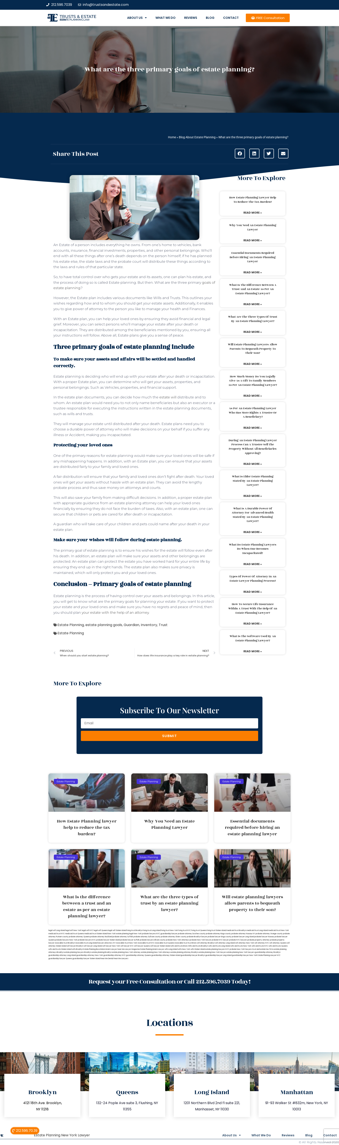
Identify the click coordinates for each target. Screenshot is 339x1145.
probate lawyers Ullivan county (152, 940)
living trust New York (169, 930)
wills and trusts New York (240, 946)
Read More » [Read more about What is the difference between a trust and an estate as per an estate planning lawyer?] (252, 304)
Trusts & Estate (78, 16)
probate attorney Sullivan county (146, 937)
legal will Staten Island (117, 930)
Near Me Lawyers (121, 958)
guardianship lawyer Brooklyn (193, 955)
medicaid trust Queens (74, 933)
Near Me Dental (107, 958)
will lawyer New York (111, 946)
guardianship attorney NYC (114, 955)
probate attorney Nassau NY (243, 933)
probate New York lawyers (241, 949)
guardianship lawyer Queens (60, 958)
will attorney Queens (277, 943)
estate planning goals (103, 624)
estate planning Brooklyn (102, 952)
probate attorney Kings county (218, 933)
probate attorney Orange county (269, 933)
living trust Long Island (152, 930)
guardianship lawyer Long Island (218, 955)
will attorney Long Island (225, 943)
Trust (163, 624)
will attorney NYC (261, 943)
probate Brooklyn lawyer (197, 937)
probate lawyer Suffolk (129, 940)
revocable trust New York (126, 943)
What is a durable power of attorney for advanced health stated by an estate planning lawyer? (253, 514)
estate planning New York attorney (126, 952)
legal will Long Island (56, 930)
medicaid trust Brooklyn (236, 930)
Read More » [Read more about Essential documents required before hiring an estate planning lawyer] (252, 272)
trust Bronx (192, 943)
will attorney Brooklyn (206, 943)
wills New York (184, 949)
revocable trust (181, 943)
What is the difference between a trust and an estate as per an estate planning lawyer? (252, 289)
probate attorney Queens (79, 937)
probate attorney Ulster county (173, 937)
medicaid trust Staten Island (95, 933)
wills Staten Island (197, 949)
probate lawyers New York (66, 940)
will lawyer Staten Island (160, 946)
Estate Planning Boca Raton (94, 949)
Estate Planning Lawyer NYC (269, 955)
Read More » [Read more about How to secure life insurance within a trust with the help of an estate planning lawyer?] (252, 623)
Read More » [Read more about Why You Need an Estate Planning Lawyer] (252, 240)
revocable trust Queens (164, 943)
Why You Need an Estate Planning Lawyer (252, 227)
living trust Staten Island (216, 930)
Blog (210, 18)
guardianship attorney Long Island (62, 955)
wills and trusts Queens (278, 946)
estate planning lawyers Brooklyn (77, 952)
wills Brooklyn (77, 949)
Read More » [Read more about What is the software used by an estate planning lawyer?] (252, 651)
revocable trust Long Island (86, 943)
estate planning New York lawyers (240, 952)
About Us (137, 17)
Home (172, 137)
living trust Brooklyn (134, 930)
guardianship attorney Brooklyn (267, 952)
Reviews (190, 18)
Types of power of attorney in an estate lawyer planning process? (252, 578)
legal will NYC (87, 930)
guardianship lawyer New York (244, 955)
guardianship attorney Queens (138, 955)
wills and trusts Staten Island (60, 949)
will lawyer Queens (142, 946)
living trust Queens (198, 930)
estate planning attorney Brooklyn (184, 952)
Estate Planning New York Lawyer (62, 1135)
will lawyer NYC (127, 946)
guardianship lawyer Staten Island (86, 958)
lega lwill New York (73, 930)
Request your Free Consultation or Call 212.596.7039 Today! (169, 981)
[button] (240, 153)
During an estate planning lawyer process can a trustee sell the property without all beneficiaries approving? (253, 446)
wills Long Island (171, 949)
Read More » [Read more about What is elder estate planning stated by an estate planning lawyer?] (252, 496)
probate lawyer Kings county (219, 937)
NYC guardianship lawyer (166, 933)
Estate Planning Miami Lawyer (152, 949)
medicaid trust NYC (56, 933)
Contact (231, 18)
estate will (167, 397)
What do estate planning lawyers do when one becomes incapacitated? (252, 549)
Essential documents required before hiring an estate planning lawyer (253, 257)
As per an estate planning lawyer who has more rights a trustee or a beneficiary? (253, 412)
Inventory (149, 624)
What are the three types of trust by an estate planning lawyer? (252, 319)
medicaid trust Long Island (257, 930)
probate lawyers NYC (87, 940)
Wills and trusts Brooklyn (198, 946)
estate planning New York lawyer (212, 952)
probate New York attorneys (177, 940)
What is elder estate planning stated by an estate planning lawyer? (252, 480)
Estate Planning (71, 624)
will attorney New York (244, 943)
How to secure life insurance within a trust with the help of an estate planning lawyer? (252, 608)
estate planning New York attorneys (155, 952)
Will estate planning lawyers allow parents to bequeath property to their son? (252, 348)
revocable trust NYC (146, 943)
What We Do (165, 18)
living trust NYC (184, 930)
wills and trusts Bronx (179, 946)
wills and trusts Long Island (219, 946)
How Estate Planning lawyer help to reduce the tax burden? (252, 199)
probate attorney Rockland (101, 937)
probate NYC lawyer (220, 940)
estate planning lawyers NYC (217, 949)
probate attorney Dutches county (191, 933)
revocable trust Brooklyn (65, 943)
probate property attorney (259, 940)
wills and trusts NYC (260, 946)
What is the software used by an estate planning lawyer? (253, 638)
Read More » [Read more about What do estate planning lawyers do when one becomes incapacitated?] (252, 564)
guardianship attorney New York (89, 955)
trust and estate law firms (262, 949)
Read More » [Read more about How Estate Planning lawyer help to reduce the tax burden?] (252, 212)
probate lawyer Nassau (264, 937)
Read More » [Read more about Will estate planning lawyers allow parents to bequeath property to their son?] (252, 364)
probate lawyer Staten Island (108, 940)
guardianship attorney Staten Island (165, 955)
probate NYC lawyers (238, 940)
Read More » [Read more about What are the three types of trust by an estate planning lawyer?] (252, 332)
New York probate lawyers (145, 933)
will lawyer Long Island (93, 946)
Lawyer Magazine (132, 949)
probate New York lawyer (200, 940)
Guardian (131, 624)
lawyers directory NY (107, 943)
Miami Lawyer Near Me (115, 949)
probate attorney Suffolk (123, 937)
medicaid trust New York (278, 930)
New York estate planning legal (120, 933)
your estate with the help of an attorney (115, 612)
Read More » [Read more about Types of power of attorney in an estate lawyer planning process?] (252, 592)
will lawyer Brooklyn (75, 946)
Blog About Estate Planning (197, 137)
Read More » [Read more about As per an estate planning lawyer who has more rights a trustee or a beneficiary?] (252, 428)
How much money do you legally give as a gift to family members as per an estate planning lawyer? (252, 380)
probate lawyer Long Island (243, 937)
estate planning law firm (75, 19)
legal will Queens (101, 930)
